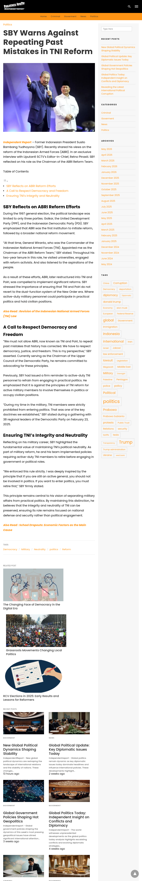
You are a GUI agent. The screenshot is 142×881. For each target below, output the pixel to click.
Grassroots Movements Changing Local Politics (63, 595)
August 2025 (108, 201)
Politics (94, 16)
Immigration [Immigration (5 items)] (110, 326)
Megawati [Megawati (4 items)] (108, 367)
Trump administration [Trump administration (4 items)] (114, 449)
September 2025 (110, 195)
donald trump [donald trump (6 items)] (112, 302)
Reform (66, 549)
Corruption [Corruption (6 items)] (120, 283)
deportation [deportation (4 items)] (125, 289)
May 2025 (106, 218)
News (83, 16)
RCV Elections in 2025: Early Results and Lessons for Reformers (20, 631)
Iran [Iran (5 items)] (130, 341)
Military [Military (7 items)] (108, 373)
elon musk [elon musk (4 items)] (122, 308)
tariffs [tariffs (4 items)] (106, 435)
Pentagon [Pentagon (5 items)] (122, 379)
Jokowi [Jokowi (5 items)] (117, 348)
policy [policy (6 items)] (118, 386)
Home (43, 16)
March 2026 (107, 160)
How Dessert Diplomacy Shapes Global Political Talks (68, 821)
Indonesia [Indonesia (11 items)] (111, 333)
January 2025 (109, 241)
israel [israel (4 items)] (106, 348)
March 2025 (107, 229)
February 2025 (109, 235)
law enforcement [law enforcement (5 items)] (113, 354)
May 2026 (106, 149)
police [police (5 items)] (106, 385)
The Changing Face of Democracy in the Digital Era (21, 595)
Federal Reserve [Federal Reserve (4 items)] (125, 313)
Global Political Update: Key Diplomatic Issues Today (67, 683)
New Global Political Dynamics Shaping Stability (19, 683)
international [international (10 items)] (113, 341)
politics (54, 549)
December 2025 (110, 177)
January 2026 (109, 172)
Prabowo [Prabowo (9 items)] (110, 410)
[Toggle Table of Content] (5, 181)
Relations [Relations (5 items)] (108, 428)
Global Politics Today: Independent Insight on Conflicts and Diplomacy (69, 751)
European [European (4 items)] (108, 313)
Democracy (10, 549)
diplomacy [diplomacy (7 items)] (110, 295)
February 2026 (109, 166)
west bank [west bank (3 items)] (120, 455)
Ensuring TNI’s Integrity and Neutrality (33, 196)
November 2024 (110, 252)
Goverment (70, 16)
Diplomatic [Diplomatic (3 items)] (126, 295)
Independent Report (18, 142)
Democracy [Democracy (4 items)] (109, 289)
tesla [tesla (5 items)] (116, 434)
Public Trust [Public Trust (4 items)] (123, 422)
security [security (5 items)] (122, 428)
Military (25, 549)
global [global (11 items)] (108, 320)
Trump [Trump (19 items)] (125, 442)
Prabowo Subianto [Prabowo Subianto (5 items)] (113, 416)
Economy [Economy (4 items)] (108, 308)
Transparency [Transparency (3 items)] (109, 443)
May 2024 (106, 264)
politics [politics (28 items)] (111, 401)
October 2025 (108, 189)
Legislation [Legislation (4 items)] (122, 360)
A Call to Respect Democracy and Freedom (37, 191)
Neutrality (39, 549)
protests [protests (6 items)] (108, 422)
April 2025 (106, 224)
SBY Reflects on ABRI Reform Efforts (31, 186)
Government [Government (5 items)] (125, 320)
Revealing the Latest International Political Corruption (20, 821)
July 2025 (106, 206)
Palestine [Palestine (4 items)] (107, 379)
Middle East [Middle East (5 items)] (124, 366)
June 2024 (107, 258)
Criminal (55, 16)
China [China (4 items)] (106, 283)
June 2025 (107, 212)
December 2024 (110, 247)
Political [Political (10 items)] (109, 393)
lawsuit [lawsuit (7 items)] (108, 360)
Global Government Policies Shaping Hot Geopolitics (19, 751)
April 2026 (106, 154)
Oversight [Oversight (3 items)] (121, 373)
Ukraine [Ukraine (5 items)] (107, 455)
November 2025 (110, 183)
